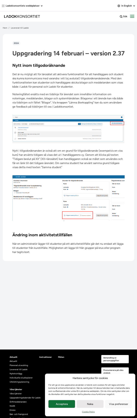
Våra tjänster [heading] (16, 389)
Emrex (12, 410)
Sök (123, 16)
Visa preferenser (118, 404)
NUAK (12, 406)
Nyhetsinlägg (16, 373)
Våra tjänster (16, 393)
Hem (5, 28)
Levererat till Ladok (20, 28)
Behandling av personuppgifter (111, 359)
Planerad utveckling (19, 365)
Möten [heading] (61, 357)
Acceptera (62, 404)
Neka (90, 404)
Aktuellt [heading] (13, 357)
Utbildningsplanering (19, 382)
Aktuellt (13, 361)
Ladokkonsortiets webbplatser (22, 5)
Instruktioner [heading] (45, 357)
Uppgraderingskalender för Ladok (25, 397)
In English (126, 5)
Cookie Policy (88, 412)
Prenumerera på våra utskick (113, 371)
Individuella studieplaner (21, 378)
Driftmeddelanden (18, 402)
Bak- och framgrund (19, 414)
